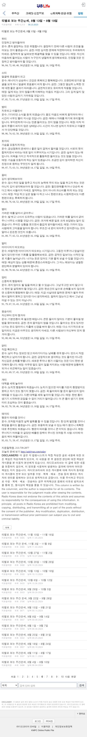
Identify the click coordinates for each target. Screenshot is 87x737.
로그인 (38, 721)
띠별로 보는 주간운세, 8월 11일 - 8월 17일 (43, 654)
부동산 (15, 13)
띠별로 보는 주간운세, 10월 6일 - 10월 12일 (43, 581)
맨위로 (81, 713)
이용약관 (45, 726)
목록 (7, 527)
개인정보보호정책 (63, 726)
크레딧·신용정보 (35, 13)
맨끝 (73, 676)
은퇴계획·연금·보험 (61, 13)
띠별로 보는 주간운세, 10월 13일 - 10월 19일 (43, 572)
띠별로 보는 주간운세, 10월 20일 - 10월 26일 (43, 563)
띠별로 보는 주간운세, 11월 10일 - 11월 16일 (43, 536)
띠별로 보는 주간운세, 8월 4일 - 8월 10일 (43, 663)
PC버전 (49, 721)
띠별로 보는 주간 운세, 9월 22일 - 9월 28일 (43, 599)
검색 (81, 685)
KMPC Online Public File (42, 730)
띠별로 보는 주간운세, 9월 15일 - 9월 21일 (43, 609)
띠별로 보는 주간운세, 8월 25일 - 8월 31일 (43, 636)
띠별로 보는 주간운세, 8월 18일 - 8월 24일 (43, 645)
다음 (67, 676)
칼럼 (80, 13)
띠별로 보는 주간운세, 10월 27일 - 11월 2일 (43, 554)
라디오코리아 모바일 (26, 726)
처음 (13, 676)
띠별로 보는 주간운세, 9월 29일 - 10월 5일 (43, 590)
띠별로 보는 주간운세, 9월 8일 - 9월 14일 (43, 618)
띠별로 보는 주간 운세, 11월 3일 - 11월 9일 (43, 545)
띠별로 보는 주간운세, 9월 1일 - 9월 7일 (43, 627)
